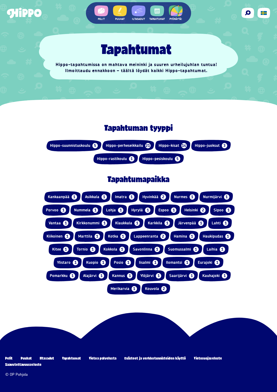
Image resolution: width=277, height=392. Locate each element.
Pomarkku (62, 276)
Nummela (86, 210)
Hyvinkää (154, 197)
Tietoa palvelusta (102, 358)
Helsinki (195, 210)
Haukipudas (217, 236)
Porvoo (56, 210)
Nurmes (184, 197)
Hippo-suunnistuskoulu (74, 145)
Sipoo (222, 210)
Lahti (220, 223)
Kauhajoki (214, 276)
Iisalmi (148, 262)
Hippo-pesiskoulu (161, 159)
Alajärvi (93, 276)
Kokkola (114, 249)
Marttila (89, 236)
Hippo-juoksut (211, 145)
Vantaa (58, 223)
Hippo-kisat (173, 145)
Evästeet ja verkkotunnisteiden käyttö (155, 358)
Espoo (167, 210)
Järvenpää (191, 223)
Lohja (114, 210)
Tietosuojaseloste (208, 358)
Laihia (216, 249)
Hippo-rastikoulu (115, 159)
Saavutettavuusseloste (23, 364)
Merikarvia (124, 289)
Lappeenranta (150, 236)
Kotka (117, 236)
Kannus (122, 276)
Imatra (124, 197)
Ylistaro (67, 262)
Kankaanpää (62, 197)
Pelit (9, 358)
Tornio (86, 249)
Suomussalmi (183, 249)
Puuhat (26, 358)
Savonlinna (146, 249)
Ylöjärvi (150, 276)
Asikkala (96, 197)
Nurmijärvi (216, 197)
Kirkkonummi (91, 223)
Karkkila (159, 223)
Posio (122, 262)
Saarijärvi (181, 276)
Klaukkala (127, 223)
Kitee (60, 249)
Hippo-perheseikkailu (128, 145)
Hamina (184, 236)
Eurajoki (209, 262)
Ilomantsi (178, 262)
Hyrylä (140, 210)
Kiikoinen (58, 236)
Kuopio (96, 262)
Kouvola (156, 289)
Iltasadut (47, 358)
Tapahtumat (71, 358)
